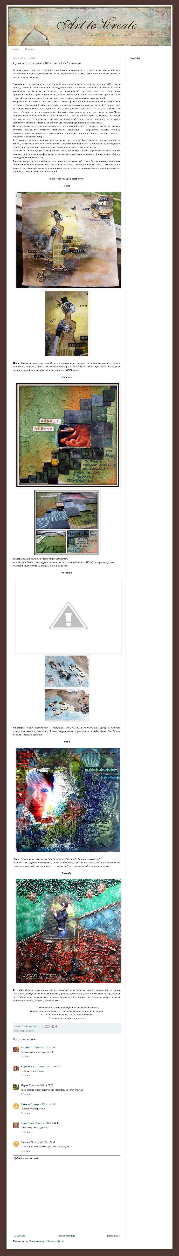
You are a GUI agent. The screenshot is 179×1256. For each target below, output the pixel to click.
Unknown (25, 1104)
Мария (24, 1085)
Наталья (25, 1142)
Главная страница (66, 1236)
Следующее (19, 1236)
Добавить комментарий (26, 1158)
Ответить (25, 1056)
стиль (31, 1031)
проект (25, 1031)
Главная (15, 49)
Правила (29, 49)
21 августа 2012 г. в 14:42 (47, 1123)
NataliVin (25, 1047)
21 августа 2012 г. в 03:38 (43, 1047)
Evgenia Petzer (28, 1066)
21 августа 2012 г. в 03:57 (48, 1066)
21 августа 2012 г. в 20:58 (43, 1142)
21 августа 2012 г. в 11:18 (43, 1104)
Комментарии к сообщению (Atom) (46, 1241)
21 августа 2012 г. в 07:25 (41, 1085)
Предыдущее (113, 1236)
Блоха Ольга (27, 1123)
